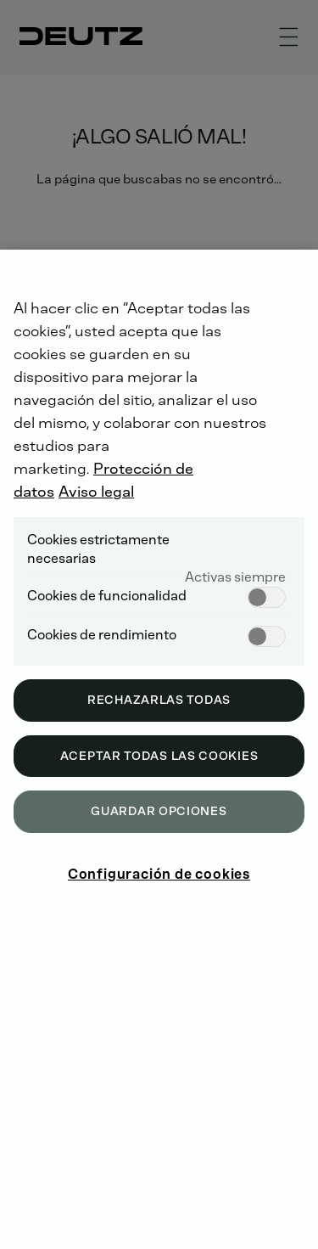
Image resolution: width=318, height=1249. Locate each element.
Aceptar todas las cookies (159, 756)
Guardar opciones (158, 811)
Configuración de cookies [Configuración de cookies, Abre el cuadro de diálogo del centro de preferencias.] (159, 874)
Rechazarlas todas (159, 700)
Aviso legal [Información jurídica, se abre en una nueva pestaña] (96, 491)
